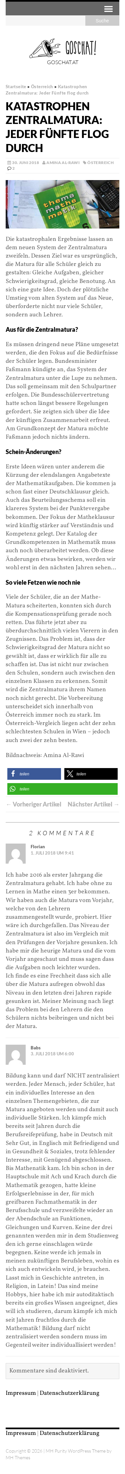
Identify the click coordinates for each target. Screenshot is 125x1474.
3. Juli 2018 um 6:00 (52, 1053)
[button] (34, 774)
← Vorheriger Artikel (33, 804)
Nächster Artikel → (93, 804)
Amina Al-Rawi (63, 162)
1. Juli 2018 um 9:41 (52, 853)
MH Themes (18, 1457)
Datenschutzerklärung (69, 1393)
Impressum (21, 1393)
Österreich (100, 162)
